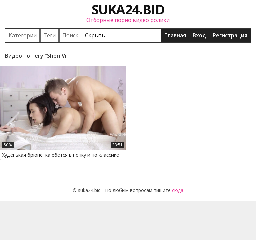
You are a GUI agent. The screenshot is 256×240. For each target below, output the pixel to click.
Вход (199, 35)
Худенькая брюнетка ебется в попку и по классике (60, 155)
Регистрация (230, 35)
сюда (177, 190)
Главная (175, 35)
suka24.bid (128, 9)
